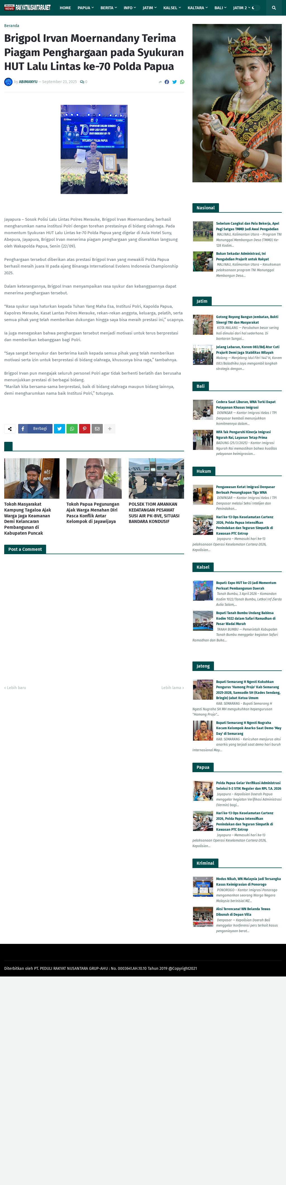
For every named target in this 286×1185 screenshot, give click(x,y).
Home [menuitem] (65, 7)
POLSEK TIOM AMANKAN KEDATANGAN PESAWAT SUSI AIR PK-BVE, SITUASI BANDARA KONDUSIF (154, 512)
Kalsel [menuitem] (170, 7)
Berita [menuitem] (107, 7)
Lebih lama (171, 687)
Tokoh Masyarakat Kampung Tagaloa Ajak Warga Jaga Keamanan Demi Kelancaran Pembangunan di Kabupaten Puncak (27, 518)
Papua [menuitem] (84, 7)
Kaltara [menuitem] (196, 7)
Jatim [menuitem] (148, 7)
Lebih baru (16, 687)
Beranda (11, 26)
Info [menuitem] (128, 7)
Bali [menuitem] (218, 7)
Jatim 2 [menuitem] (240, 7)
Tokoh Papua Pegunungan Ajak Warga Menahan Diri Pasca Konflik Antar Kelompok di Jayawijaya (92, 512)
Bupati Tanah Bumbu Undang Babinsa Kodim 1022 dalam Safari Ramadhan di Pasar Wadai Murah (245, 618)
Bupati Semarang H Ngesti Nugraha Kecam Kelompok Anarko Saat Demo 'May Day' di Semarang (248, 728)
